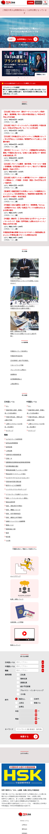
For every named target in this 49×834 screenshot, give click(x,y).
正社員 (21, 674)
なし (7, 406)
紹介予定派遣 (23, 686)
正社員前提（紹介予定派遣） (19, 360)
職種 (6, 670)
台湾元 (19, 706)
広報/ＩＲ (9, 458)
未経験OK (13, 374)
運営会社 (24, 829)
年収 (17, 711)
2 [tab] (21, 78)
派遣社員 (22, 682)
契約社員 (22, 678)
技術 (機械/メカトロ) (13, 510)
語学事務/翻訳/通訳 (12, 466)
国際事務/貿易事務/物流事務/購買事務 (18, 462)
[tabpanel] (24, 63)
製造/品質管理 (10, 502)
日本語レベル (10, 662)
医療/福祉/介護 (10, 529)
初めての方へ (24, 44)
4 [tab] (28, 78)
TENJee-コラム (24, 820)
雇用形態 (8, 675)
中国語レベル (10, 666)
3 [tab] (24, 78)
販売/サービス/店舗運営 (13, 485)
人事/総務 (9, 451)
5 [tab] (31, 78)
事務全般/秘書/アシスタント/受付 (16, 470)
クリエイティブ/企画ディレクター (17, 494)
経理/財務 (9, 447)
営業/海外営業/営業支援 (13, 481)
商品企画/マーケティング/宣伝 (16, 474)
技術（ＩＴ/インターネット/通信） (17, 498)
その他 (8, 540)
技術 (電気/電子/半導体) (14, 506)
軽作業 (8, 537)
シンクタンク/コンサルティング (16, 489)
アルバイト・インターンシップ (30, 690)
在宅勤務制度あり (16, 379)
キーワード (9, 729)
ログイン (38, 2)
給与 (6, 700)
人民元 (19, 703)
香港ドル (35, 703)
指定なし (20, 699)
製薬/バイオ (10, 525)
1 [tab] (18, 78)
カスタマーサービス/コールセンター (17, 478)
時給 (17, 719)
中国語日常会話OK (16, 356)
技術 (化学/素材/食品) (13, 513)
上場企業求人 (14, 384)
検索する (29, 736)
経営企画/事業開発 (12, 443)
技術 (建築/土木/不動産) (14, 517)
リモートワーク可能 (16, 365)
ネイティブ (9, 430)
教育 (7, 533)
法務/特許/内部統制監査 (13, 454)
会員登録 (30, 2)
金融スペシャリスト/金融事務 (15, 521)
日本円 (34, 699)
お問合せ (24, 825)
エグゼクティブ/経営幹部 (14, 439)
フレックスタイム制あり (18, 370)
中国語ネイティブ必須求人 (19, 351)
